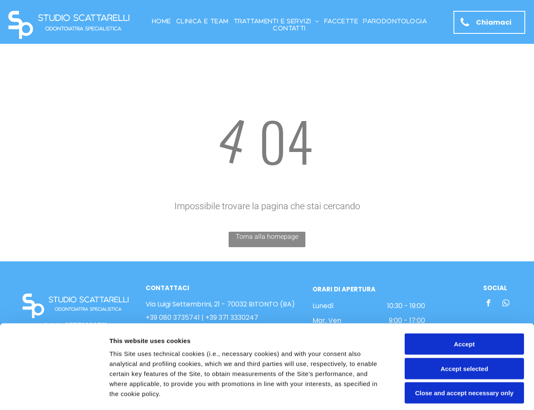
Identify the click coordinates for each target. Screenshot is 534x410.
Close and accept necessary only (464, 330)
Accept (464, 281)
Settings (424, 393)
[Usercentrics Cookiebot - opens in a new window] (54, 393)
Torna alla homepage (267, 237)
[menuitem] (161, 21)
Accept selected (464, 305)
